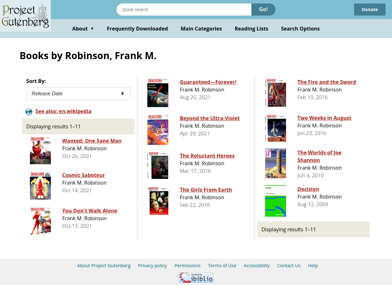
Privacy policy (152, 265)
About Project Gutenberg (104, 265)
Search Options (300, 28)
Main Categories (201, 28)
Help (313, 265)
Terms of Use (222, 265)
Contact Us (288, 265)
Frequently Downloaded (137, 28)
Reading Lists (252, 28)
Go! (263, 9)
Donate (370, 9)
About (83, 28)
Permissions (187, 265)
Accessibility (257, 265)
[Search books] (183, 9)
